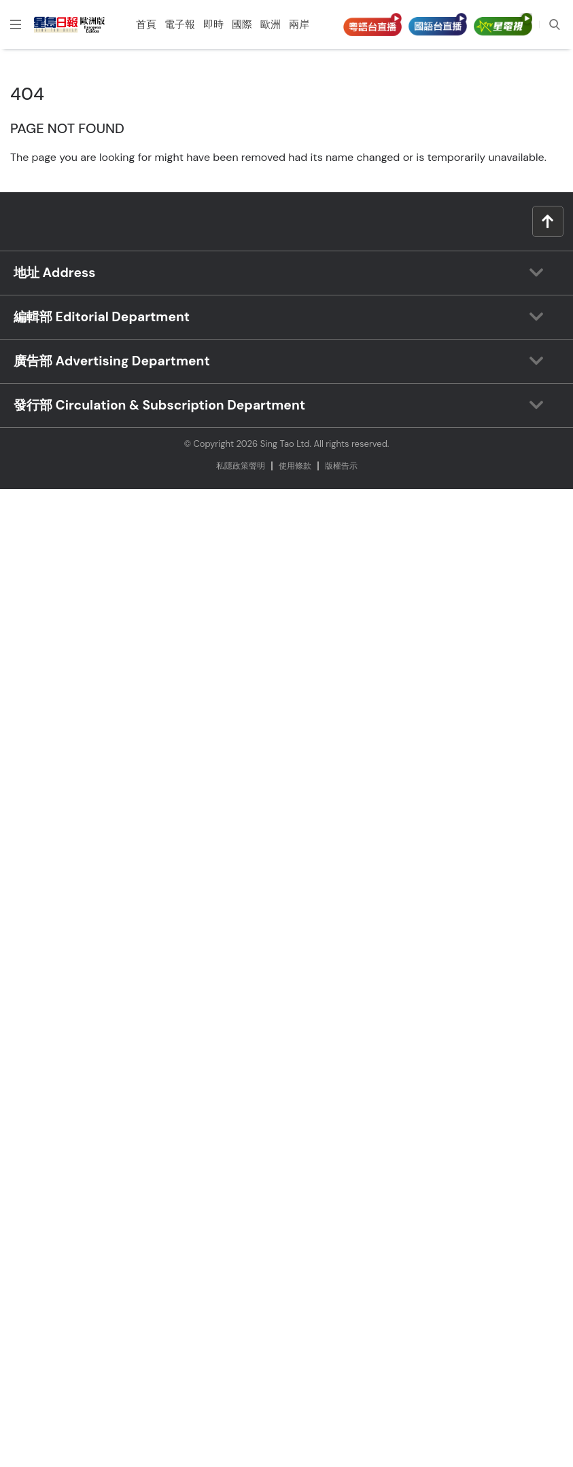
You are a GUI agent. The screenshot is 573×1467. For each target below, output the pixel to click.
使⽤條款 (295, 465)
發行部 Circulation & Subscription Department (159, 405)
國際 (242, 24)
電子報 (179, 24)
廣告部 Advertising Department (112, 360)
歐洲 (270, 24)
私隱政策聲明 (240, 465)
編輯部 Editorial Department (102, 316)
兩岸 (299, 24)
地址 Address (54, 272)
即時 (213, 24)
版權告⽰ (341, 465)
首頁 (146, 24)
